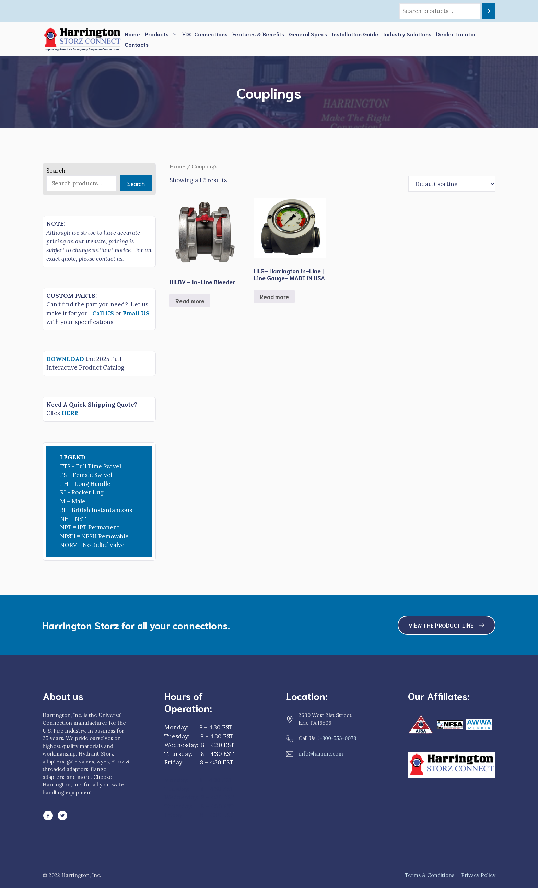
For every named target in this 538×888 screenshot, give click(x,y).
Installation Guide (355, 33)
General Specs (308, 33)
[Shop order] (451, 184)
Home (132, 33)
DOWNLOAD (65, 359)
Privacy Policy (478, 875)
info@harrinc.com (321, 753)
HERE (70, 413)
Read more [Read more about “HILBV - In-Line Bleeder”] (189, 300)
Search (56, 170)
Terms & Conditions (429, 875)
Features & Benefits (258, 33)
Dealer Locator (456, 33)
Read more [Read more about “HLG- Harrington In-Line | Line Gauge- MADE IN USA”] (274, 296)
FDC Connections (204, 33)
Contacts (137, 44)
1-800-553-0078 (337, 738)
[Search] (488, 11)
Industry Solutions (407, 33)
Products (162, 34)
